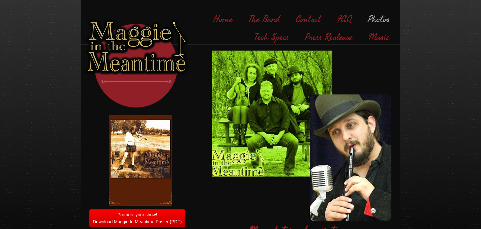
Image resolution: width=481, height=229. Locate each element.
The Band (264, 19)
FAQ (344, 19)
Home (223, 19)
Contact (308, 19)
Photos (378, 19)
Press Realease (328, 37)
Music (378, 37)
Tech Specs (271, 37)
